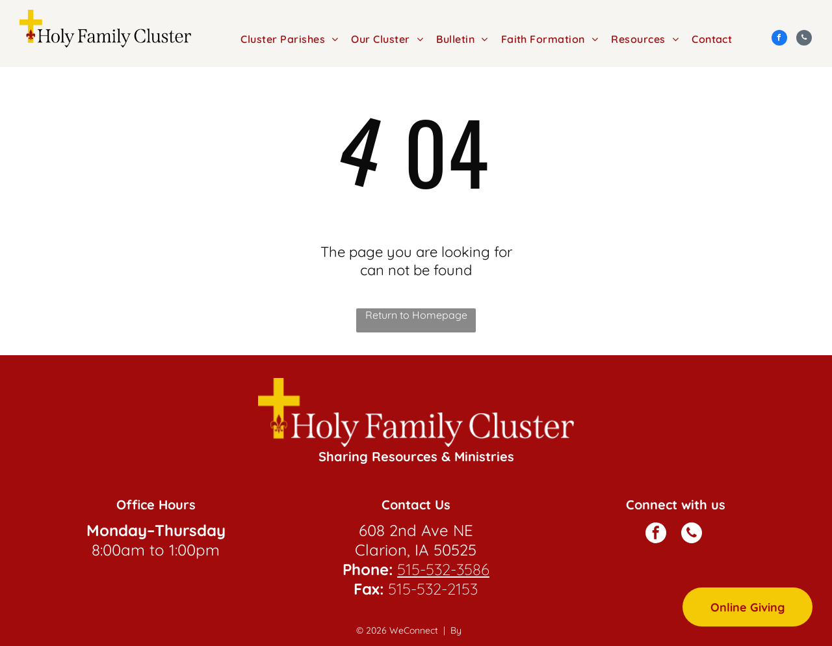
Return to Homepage (416, 314)
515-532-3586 (443, 569)
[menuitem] (289, 39)
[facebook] (779, 39)
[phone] (804, 39)
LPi (470, 630)
